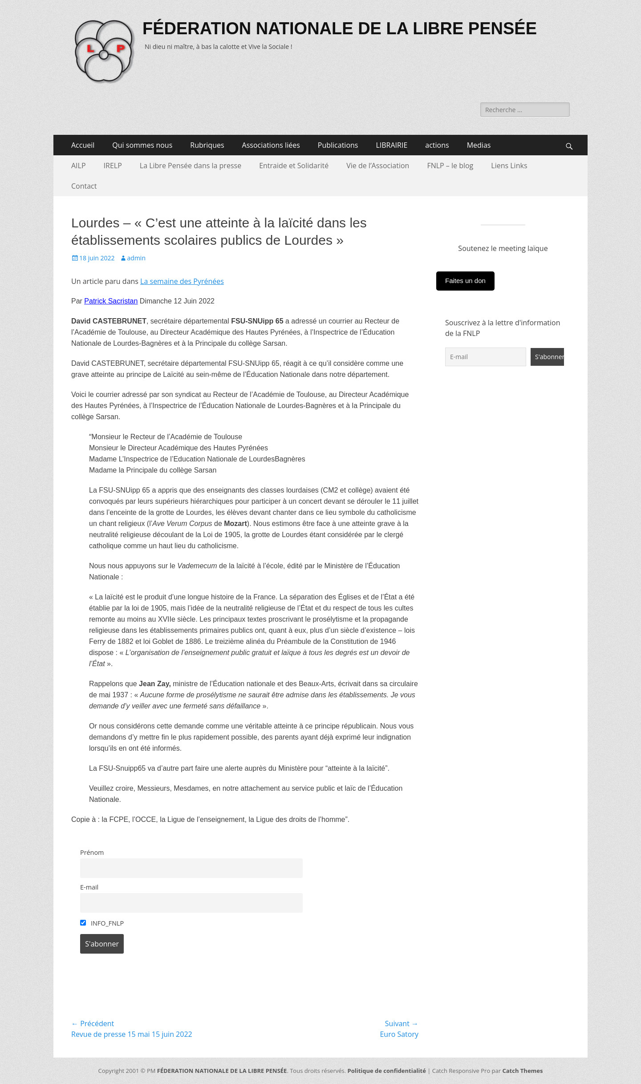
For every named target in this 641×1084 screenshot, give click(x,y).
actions (437, 145)
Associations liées (271, 145)
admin (136, 258)
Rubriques (207, 145)
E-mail (89, 887)
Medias (479, 145)
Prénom (92, 852)
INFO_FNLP (102, 923)
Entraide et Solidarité (294, 165)
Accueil (82, 145)
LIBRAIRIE (391, 145)
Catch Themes (522, 1071)
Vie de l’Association (377, 165)
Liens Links (509, 165)
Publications (338, 145)
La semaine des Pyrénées (182, 281)
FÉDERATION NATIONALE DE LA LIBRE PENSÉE (339, 28)
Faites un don (465, 280)
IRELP (113, 165)
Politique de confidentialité (387, 1071)
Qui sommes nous (142, 145)
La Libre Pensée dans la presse (190, 165)
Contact (84, 186)
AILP (78, 165)
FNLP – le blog (450, 165)
